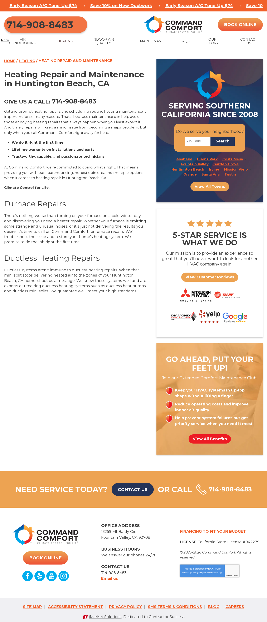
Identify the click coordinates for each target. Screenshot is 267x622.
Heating (29, 62)
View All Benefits (210, 443)
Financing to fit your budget (213, 533)
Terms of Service (212, 572)
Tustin (230, 173)
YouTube (51, 577)
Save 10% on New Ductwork (56, 5)
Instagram (63, 577)
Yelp (39, 577)
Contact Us (128, 494)
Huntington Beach (187, 169)
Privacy (229, 575)
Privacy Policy (198, 572)
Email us (109, 575)
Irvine (214, 169)
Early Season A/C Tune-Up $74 (134, 5)
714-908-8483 (37, 25)
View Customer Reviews (209, 276)
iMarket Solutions (105, 613)
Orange (190, 173)
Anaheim (184, 159)
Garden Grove (226, 164)
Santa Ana (211, 173)
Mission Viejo (236, 169)
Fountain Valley (195, 164)
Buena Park (207, 159)
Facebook (28, 577)
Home (10, 62)
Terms (235, 575)
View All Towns (210, 185)
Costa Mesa (232, 159)
